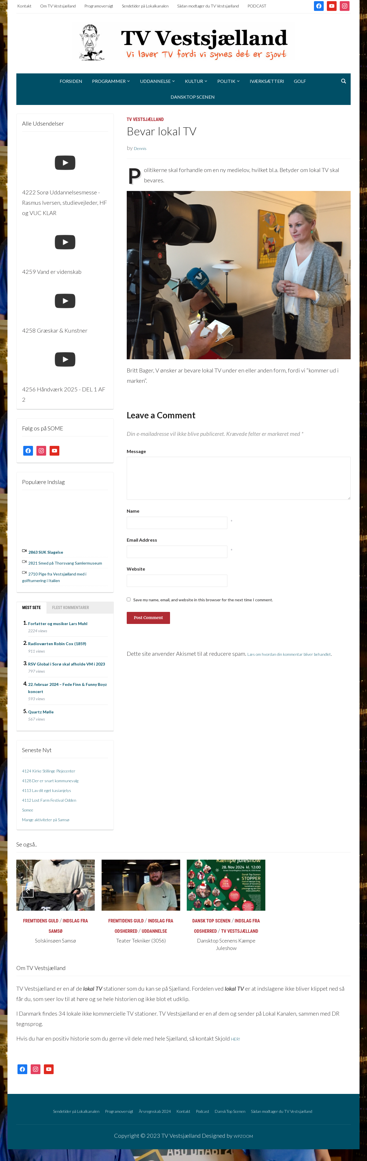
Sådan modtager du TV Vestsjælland (208, 5)
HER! (237, 1040)
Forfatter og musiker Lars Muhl (57, 625)
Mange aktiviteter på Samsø (55, 820)
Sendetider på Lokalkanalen (145, 5)
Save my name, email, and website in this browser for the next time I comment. (203, 599)
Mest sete (31, 609)
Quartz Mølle (41, 713)
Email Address (142, 540)
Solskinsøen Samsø (55, 942)
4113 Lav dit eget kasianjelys (57, 791)
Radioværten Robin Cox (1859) (57, 645)
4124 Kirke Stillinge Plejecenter (61, 771)
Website (136, 568)
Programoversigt (98, 5)
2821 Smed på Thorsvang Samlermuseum (57, 564)
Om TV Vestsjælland (58, 5)
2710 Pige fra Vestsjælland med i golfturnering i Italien (60, 579)
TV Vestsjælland (145, 119)
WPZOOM (243, 1147)
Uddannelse (155, 81)
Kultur (194, 81)
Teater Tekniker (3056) (140, 942)
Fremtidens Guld (40, 923)
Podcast (228, 1112)
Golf (300, 81)
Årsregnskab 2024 (165, 1112)
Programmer (109, 81)
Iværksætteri (267, 81)
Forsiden (71, 81)
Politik (226, 81)
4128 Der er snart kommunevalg (62, 781)
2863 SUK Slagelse (52, 551)
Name (133, 511)
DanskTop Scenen (193, 96)
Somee (30, 810)
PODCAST (256, 5)
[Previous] (28, 893)
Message (136, 451)
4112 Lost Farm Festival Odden (60, 801)
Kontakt (24, 5)
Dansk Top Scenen (211, 923)
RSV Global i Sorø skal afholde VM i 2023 (66, 665)
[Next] (339, 893)
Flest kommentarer (70, 609)
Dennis (142, 147)
